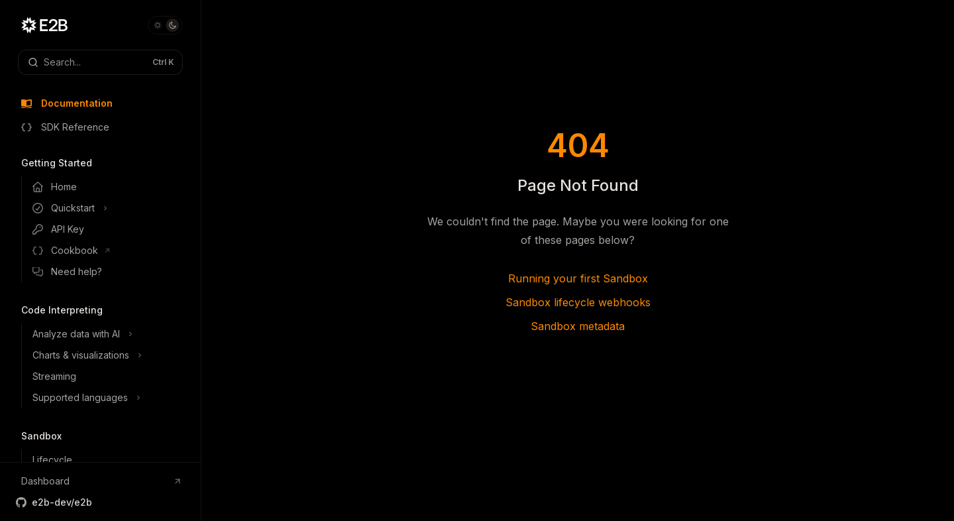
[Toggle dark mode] (165, 25)
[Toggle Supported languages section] (111, 397)
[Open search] (100, 62)
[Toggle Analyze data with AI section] (111, 334)
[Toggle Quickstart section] (111, 208)
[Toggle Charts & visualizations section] (111, 355)
